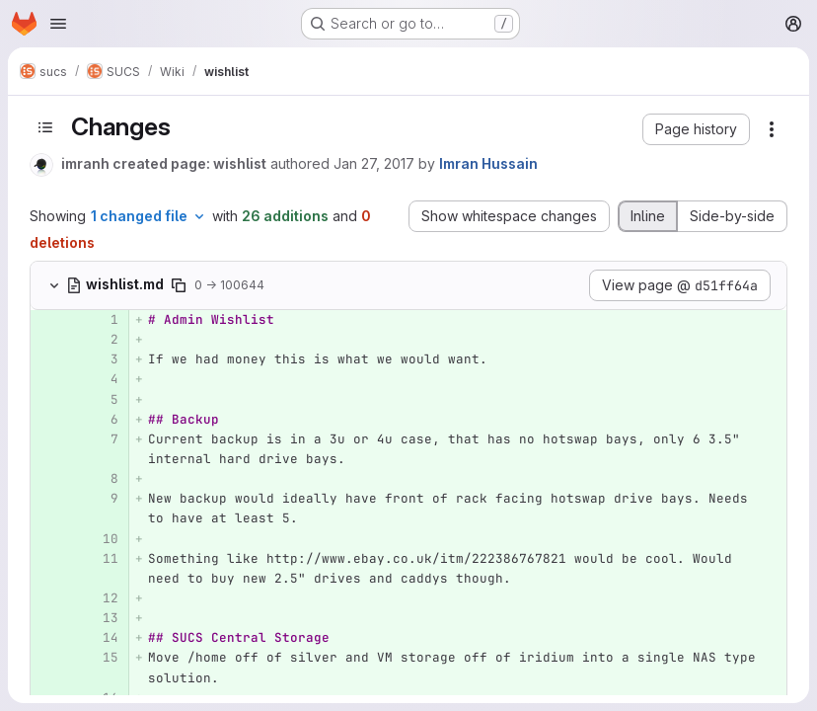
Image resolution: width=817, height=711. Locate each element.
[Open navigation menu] (58, 24)
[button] (696, 129)
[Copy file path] (178, 285)
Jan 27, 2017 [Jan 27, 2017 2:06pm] (374, 163)
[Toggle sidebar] (45, 127)
